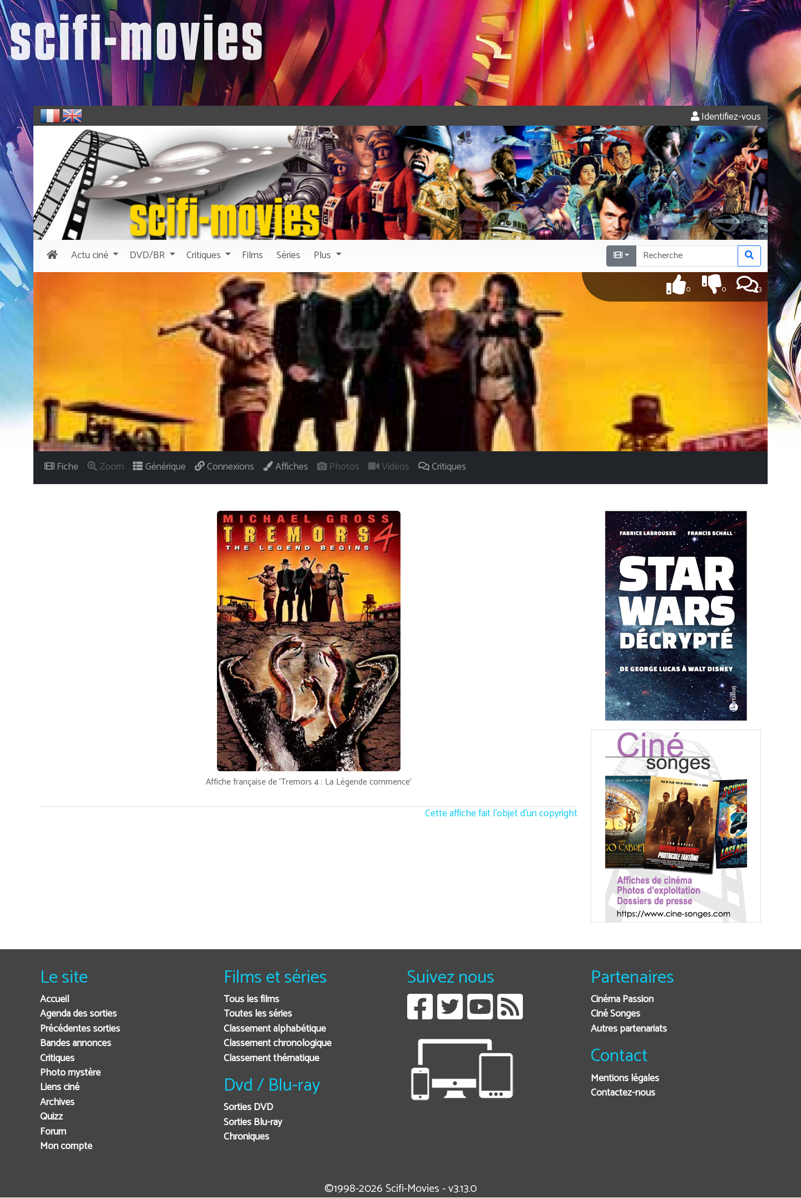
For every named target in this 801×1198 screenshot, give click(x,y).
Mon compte (66, 1146)
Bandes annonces (75, 1044)
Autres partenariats (629, 1029)
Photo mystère (70, 1073)
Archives (57, 1103)
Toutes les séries (258, 1014)
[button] (94, 256)
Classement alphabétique (275, 1029)
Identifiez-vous (726, 117)
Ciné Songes (615, 1014)
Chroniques (246, 1137)
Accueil (54, 1000)
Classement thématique (271, 1059)
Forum (53, 1132)
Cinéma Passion (622, 1000)
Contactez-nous (623, 1093)
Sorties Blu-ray (253, 1123)
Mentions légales (625, 1079)
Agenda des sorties (78, 1014)
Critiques (57, 1059)
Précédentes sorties (80, 1029)
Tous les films (251, 1000)
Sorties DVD (248, 1108)
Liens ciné (60, 1087)
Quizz (51, 1117)
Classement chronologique (278, 1044)
